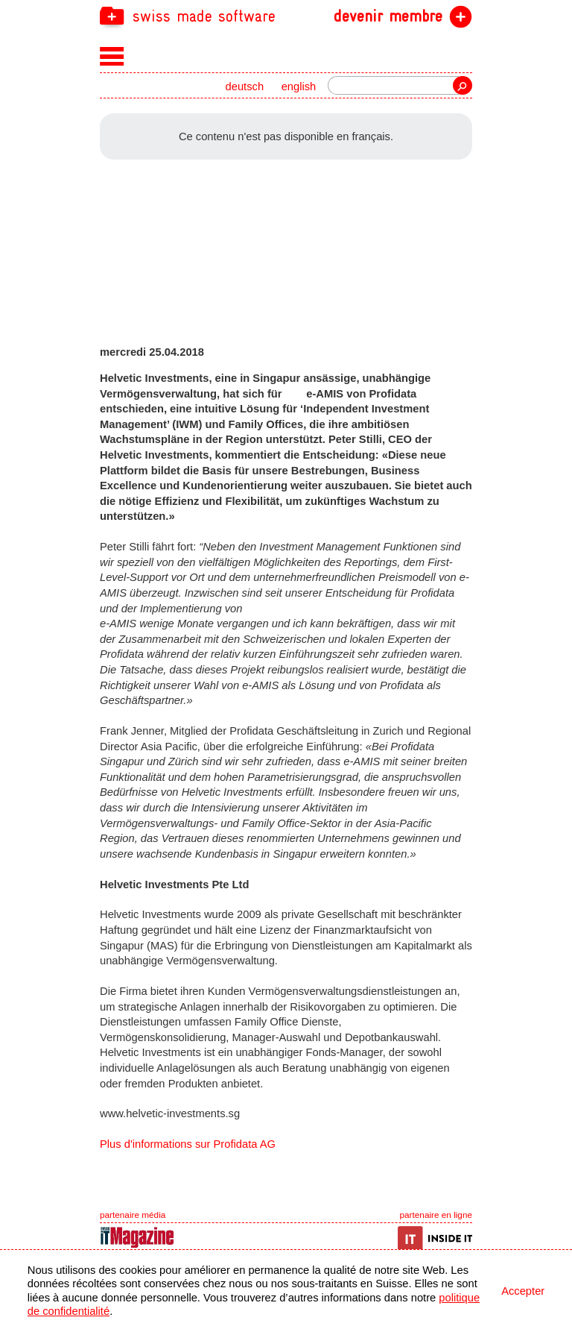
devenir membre (388, 16)
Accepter (522, 1291)
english (299, 86)
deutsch (245, 86)
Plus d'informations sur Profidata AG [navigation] (188, 1144)
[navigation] (286, 15)
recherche (462, 85)
